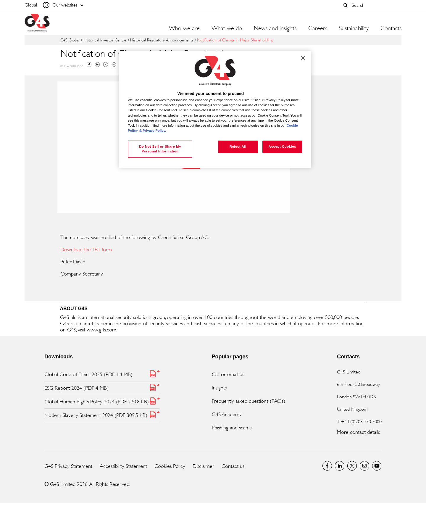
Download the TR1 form (86, 249)
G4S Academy (227, 414)
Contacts (390, 28)
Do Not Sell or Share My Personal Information (160, 149)
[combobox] (375, 5)
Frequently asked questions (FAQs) (248, 401)
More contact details (358, 432)
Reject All (238, 146)
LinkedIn (339, 466)
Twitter (105, 64)
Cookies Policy (169, 466)
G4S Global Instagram (364, 466)
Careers (317, 28)
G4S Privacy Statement (68, 466)
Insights (219, 388)
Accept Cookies (282, 146)
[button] (345, 5)
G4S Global (70, 39)
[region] (215, 109)
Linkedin (97, 64)
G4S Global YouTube (377, 466)
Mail (114, 64)
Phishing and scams (231, 428)
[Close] (302, 58)
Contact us (233, 466)
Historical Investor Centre (104, 39)
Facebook (89, 64)
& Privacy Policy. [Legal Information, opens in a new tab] (152, 130)
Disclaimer (203, 466)
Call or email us (228, 374)
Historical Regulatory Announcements (161, 39)
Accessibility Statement (123, 466)
